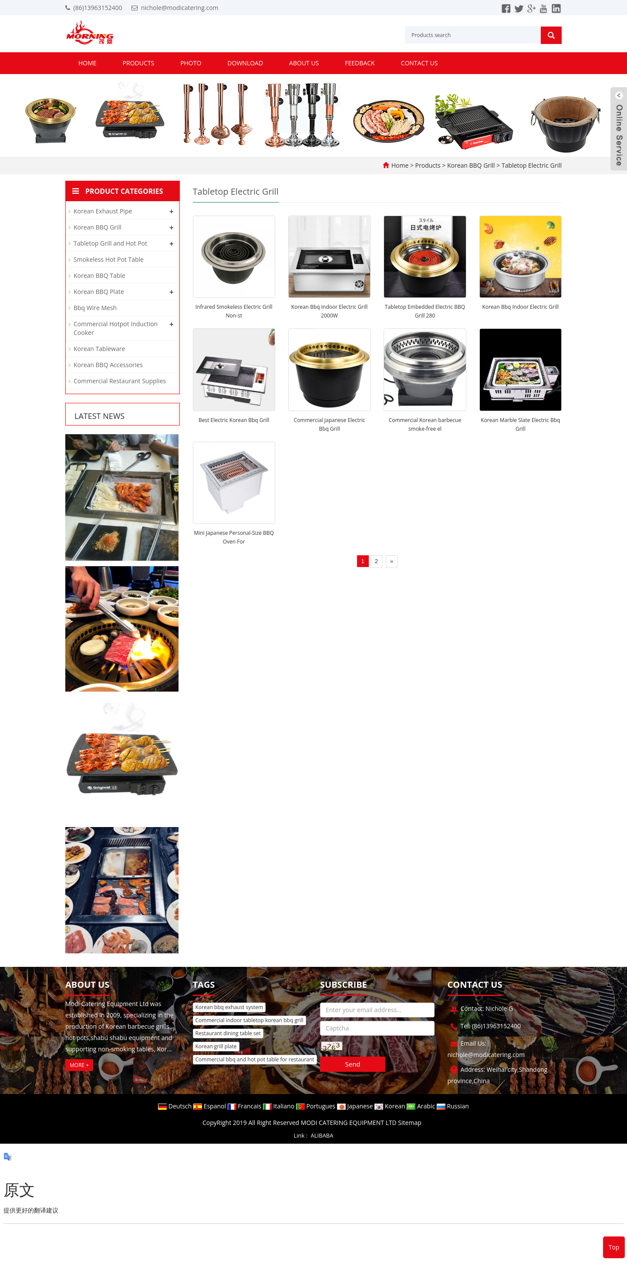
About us (304, 63)
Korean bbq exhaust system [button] (229, 1007)
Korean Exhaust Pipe (103, 211)
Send (352, 1064)
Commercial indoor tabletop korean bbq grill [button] (249, 1020)
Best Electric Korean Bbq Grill (234, 420)
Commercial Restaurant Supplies (120, 381)
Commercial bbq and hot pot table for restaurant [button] (255, 1059)
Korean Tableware (99, 348)
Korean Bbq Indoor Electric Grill (520, 307)
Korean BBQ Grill (470, 165)
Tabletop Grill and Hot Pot (110, 243)
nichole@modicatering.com (180, 7)
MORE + (79, 1065)
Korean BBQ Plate (99, 291)
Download (245, 63)
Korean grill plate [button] (216, 1046)
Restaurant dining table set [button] (228, 1033)
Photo (190, 63)
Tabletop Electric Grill (531, 165)
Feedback (359, 63)
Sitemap (409, 1122)
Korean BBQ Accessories (108, 365)
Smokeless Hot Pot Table (109, 259)
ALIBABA (322, 1135)
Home (87, 63)
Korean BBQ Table (99, 275)
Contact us (419, 63)
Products (139, 63)
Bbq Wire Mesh (95, 308)
